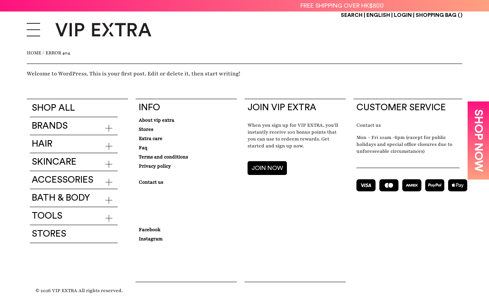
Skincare (54, 162)
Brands (50, 126)
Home (34, 53)
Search (352, 15)
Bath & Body (61, 198)
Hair (42, 144)
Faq (143, 148)
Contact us (368, 125)
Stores (49, 234)
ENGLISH (378, 15)
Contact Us (151, 182)
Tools (47, 216)
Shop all (53, 108)
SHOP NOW (478, 140)
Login (403, 15)
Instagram (150, 239)
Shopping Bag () (439, 15)
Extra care (150, 139)
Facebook (149, 230)
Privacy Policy (155, 166)
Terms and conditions (163, 157)
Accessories (62, 180)
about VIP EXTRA (156, 120)
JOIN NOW (267, 168)
